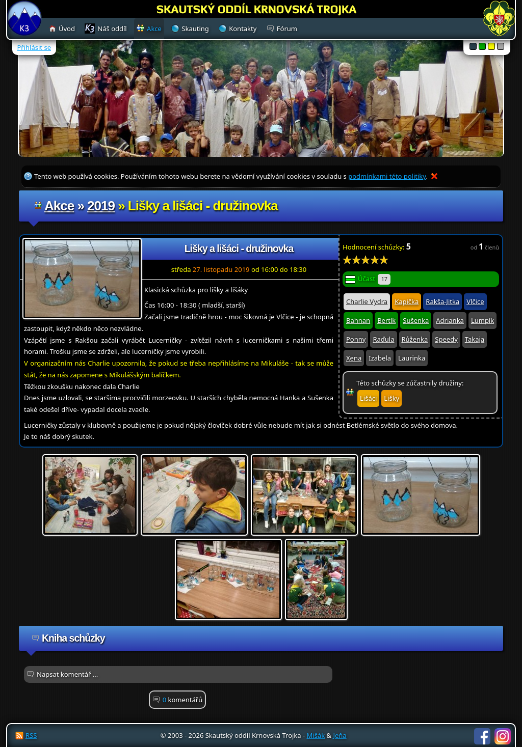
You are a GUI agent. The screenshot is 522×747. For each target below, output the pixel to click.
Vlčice (475, 301)
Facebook (482, 736)
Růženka (415, 339)
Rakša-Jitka (442, 301)
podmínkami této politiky (387, 176)
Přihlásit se (34, 47)
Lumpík (482, 320)
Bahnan (358, 320)
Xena (353, 358)
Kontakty (242, 28)
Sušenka (416, 320)
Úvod (67, 28)
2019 (101, 205)
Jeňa (339, 735)
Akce (59, 205)
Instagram (502, 736)
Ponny (356, 339)
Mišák (316, 735)
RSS (31, 735)
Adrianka (450, 320)
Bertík (386, 320)
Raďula (383, 339)
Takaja (474, 339)
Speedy (446, 339)
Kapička (407, 301)
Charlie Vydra (366, 301)
